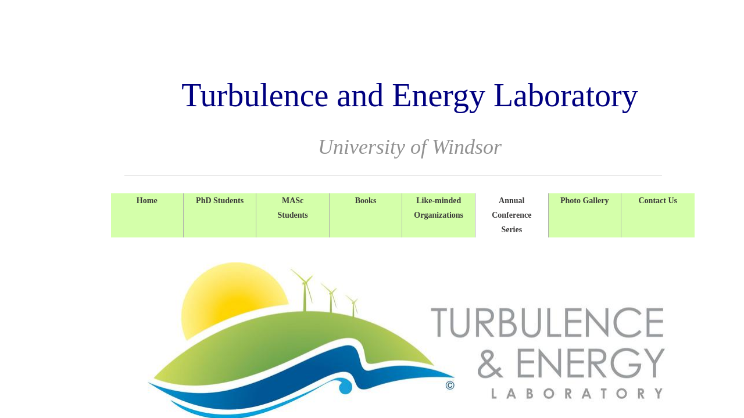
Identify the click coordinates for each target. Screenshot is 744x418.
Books (366, 200)
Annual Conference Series (511, 215)
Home (147, 200)
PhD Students (220, 200)
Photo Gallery (584, 200)
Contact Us (657, 200)
